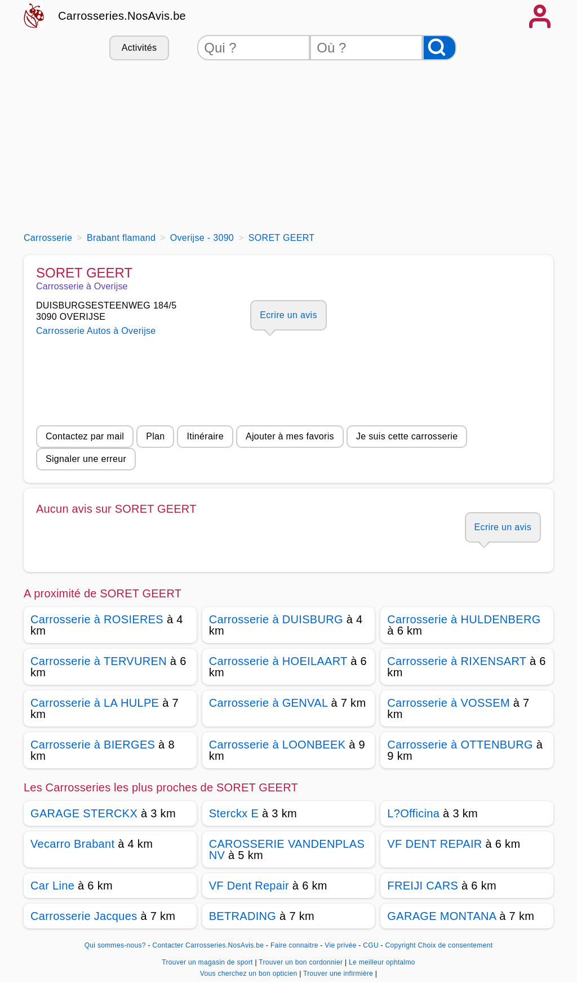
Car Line (52, 885)
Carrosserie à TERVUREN (98, 661)
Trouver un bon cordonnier (302, 962)
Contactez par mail (85, 436)
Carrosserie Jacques (83, 916)
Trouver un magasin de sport (208, 962)
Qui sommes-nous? (115, 945)
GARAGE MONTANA (441, 916)
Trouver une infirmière (339, 973)
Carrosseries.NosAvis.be (122, 16)
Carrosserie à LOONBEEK (277, 744)
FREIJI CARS (422, 885)
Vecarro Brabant (72, 844)
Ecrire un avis (288, 315)
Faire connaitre (294, 945)
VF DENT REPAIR (434, 844)
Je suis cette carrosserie (407, 436)
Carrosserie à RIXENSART (456, 661)
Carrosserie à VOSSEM (448, 703)
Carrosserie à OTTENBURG (460, 744)
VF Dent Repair (249, 885)
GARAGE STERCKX (83, 813)
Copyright (400, 945)
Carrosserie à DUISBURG (276, 619)
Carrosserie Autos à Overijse (96, 331)
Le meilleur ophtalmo (382, 962)
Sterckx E (234, 813)
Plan (155, 436)
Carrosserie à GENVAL (268, 703)
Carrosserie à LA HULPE (94, 703)
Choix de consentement (455, 945)
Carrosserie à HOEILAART (278, 661)
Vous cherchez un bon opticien (249, 973)
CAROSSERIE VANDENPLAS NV (287, 849)
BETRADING (243, 916)
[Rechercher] (439, 47)
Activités (139, 47)
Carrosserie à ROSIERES (96, 619)
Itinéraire (205, 436)
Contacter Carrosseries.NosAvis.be (208, 945)
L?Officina (413, 813)
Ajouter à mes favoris (290, 436)
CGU (371, 945)
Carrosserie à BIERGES (92, 744)
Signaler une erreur (86, 459)
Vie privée (340, 945)
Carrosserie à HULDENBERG (463, 619)
